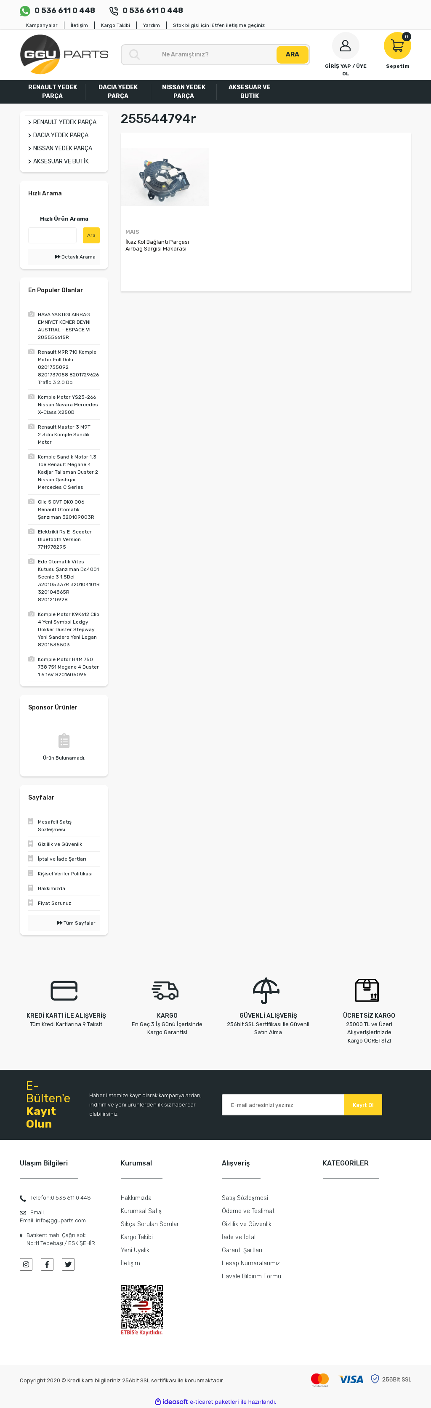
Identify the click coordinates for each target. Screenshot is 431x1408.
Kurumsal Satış (141, 1211)
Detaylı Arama (75, 257)
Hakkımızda (136, 1198)
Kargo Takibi (115, 25)
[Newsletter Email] (302, 1104)
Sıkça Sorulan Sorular (150, 1224)
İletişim (79, 25)
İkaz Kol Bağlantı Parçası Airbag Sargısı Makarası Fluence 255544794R (157, 245)
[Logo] (64, 55)
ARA (292, 54)
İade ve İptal (238, 1237)
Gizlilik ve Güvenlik (246, 1224)
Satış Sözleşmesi (245, 1198)
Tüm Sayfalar (76, 923)
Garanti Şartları (242, 1250)
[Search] (215, 54)
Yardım (151, 25)
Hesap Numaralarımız (251, 1263)
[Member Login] (345, 54)
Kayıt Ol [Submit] (363, 1105)
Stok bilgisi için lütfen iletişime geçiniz (219, 25)
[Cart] (397, 51)
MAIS (132, 232)
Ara (91, 235)
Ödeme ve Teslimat (248, 1211)
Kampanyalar (42, 25)
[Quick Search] (52, 235)
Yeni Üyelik (135, 1250)
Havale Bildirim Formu (251, 1276)
